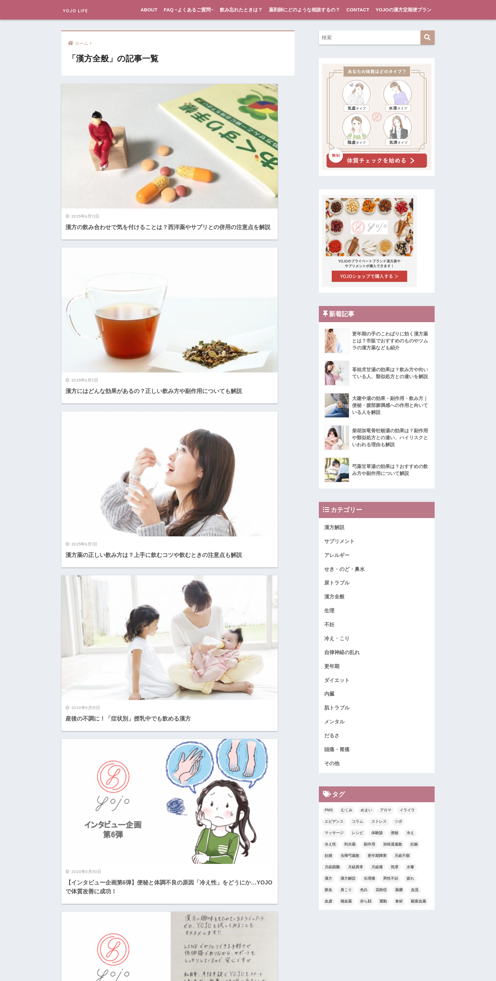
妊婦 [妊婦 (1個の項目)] (328, 860)
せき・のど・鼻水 (345, 570)
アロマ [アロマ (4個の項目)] (385, 815)
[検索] (427, 37)
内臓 (329, 697)
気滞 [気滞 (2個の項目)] (394, 872)
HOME (248, 950)
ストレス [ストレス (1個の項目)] (379, 826)
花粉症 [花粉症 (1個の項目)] (381, 894)
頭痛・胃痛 (337, 754)
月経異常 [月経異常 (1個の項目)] (355, 872)
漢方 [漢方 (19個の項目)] (328, 883)
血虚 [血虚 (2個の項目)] (328, 906)
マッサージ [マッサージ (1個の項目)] (334, 837)
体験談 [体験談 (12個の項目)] (377, 837)
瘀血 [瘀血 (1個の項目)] (328, 894)
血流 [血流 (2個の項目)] (414, 894)
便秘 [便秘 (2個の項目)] (394, 837)
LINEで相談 (233, 963)
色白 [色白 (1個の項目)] (364, 894)
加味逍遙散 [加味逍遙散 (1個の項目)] (392, 849)
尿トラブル (337, 584)
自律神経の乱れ (343, 655)
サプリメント (340, 542)
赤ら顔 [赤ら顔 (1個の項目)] (365, 906)
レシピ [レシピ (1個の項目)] (357, 837)
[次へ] (203, 678)
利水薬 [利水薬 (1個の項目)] (350, 849)
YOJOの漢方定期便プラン (403, 9)
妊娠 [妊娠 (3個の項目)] (414, 849)
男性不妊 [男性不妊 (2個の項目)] (390, 883)
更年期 (332, 669)
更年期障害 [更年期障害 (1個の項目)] (377, 860)
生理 (329, 612)
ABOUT (148, 9)
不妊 (329, 626)
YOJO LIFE (82, 9)
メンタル (335, 725)
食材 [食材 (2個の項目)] (399, 906)
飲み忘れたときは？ (241, 9)
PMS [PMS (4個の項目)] (329, 815)
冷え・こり (337, 641)
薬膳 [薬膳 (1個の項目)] (399, 894)
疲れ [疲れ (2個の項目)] (410, 883)
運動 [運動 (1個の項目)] (383, 906)
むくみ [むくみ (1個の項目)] (346, 815)
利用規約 (286, 963)
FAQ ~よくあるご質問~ (189, 9)
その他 (332, 768)
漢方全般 (335, 598)
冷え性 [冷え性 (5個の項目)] (330, 849)
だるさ (332, 739)
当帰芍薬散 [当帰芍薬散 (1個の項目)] (349, 860)
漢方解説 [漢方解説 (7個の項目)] (348, 883)
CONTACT (357, 9)
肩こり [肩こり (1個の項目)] (346, 894)
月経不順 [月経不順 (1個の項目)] (402, 860)
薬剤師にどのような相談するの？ (304, 9)
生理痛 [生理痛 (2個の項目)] (369, 883)
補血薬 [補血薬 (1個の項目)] (346, 906)
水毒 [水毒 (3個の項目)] (410, 872)
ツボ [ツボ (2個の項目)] (398, 826)
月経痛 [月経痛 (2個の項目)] (377, 872)
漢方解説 (335, 527)
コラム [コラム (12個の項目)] (357, 826)
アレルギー (337, 556)
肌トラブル (337, 711)
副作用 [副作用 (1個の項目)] (369, 849)
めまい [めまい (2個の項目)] (366, 815)
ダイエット (337, 683)
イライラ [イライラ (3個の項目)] (407, 815)
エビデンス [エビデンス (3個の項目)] (334, 826)
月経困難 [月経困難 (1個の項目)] (332, 872)
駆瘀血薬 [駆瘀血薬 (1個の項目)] (418, 906)
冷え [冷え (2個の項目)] (410, 837)
